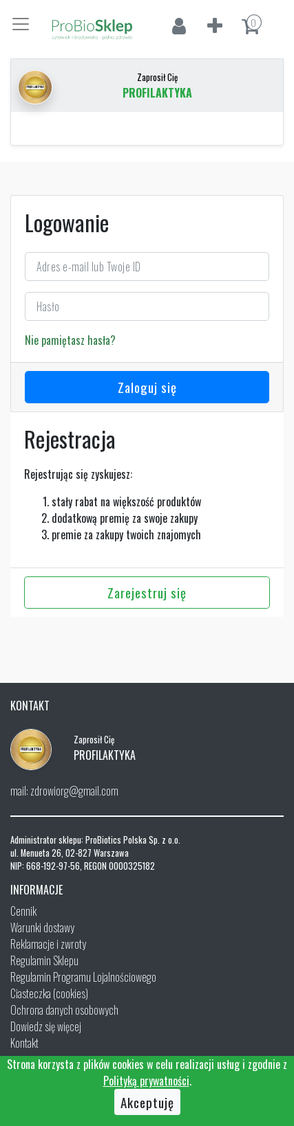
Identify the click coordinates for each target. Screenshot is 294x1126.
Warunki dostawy (42, 927)
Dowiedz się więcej (45, 1026)
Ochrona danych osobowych (64, 1010)
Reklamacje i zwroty (48, 944)
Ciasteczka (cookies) (49, 993)
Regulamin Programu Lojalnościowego (83, 977)
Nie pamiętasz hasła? (70, 340)
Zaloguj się (147, 386)
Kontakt (24, 1043)
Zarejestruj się (147, 592)
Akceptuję (147, 1102)
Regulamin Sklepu (44, 960)
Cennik (23, 911)
